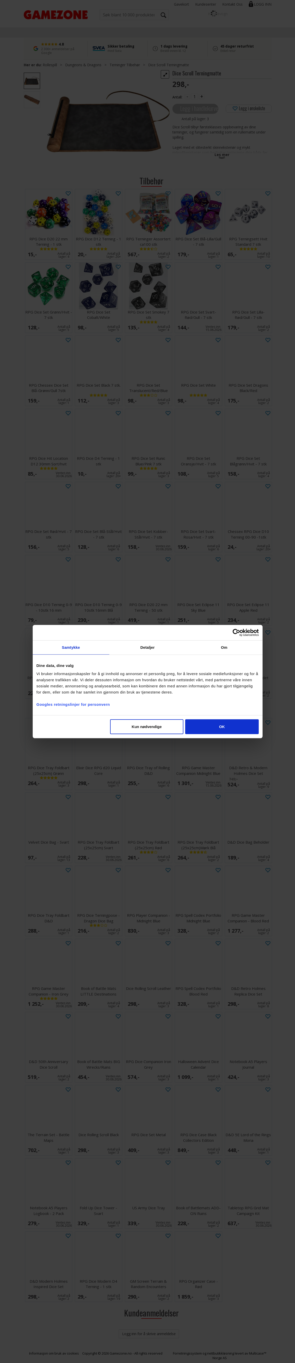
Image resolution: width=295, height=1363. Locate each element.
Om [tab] (224, 647)
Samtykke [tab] (71, 647)
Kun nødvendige (147, 726)
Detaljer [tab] (147, 647)
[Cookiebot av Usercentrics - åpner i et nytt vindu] (236, 632)
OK (222, 726)
